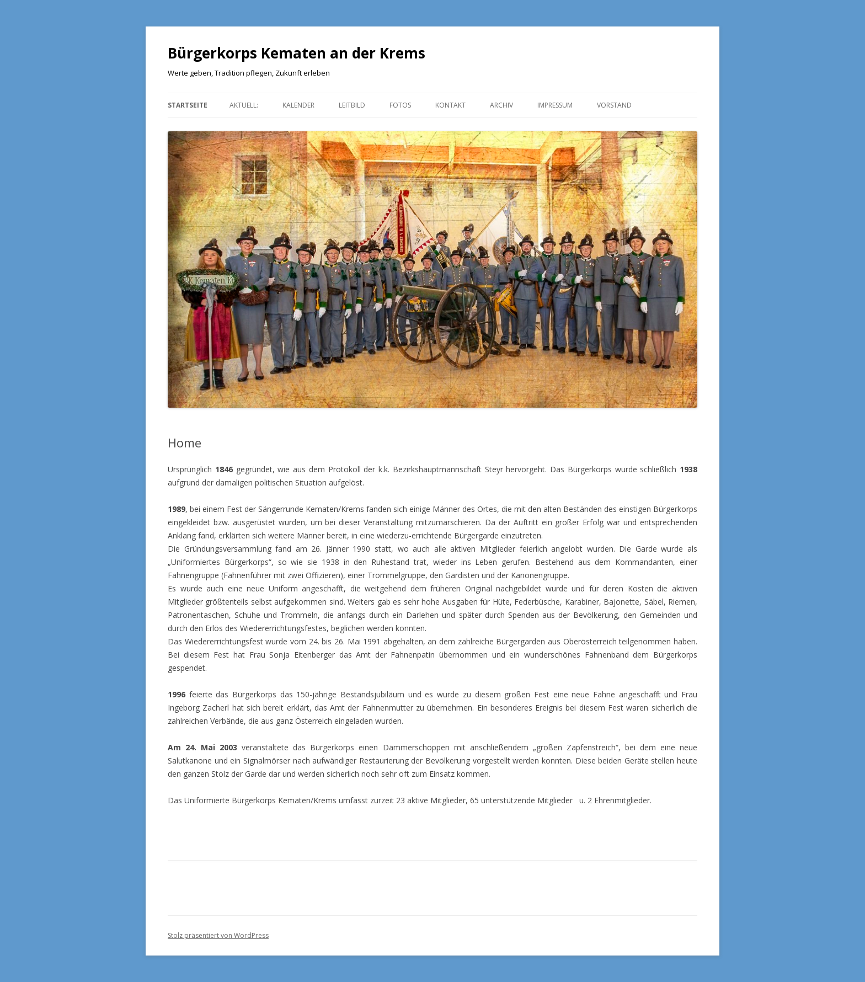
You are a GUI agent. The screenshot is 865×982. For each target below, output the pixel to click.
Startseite (187, 105)
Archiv (501, 105)
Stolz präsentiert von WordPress (218, 935)
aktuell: (243, 105)
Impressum (555, 105)
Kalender (298, 105)
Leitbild (352, 105)
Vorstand (614, 105)
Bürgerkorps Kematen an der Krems (296, 53)
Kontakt (450, 105)
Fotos (400, 105)
